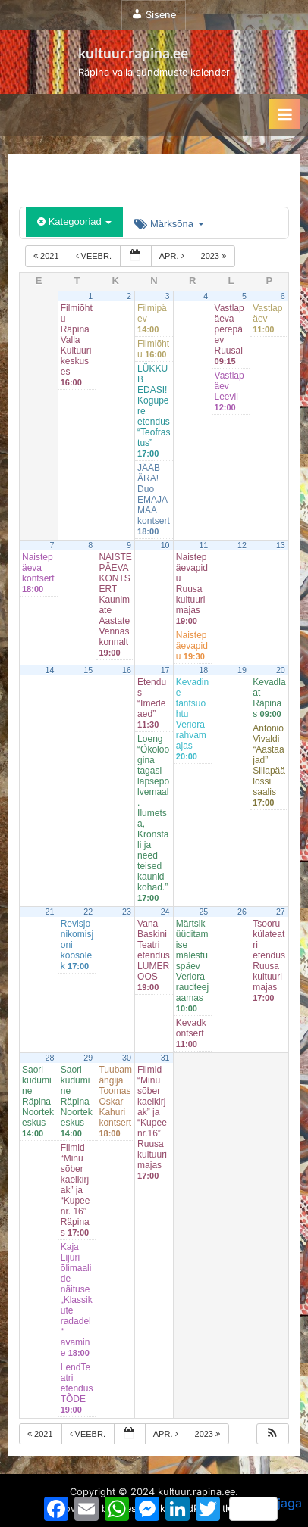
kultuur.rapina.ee (133, 52)
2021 (47, 255)
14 (50, 670)
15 (88, 670)
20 (280, 670)
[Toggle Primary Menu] (284, 114)
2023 (215, 255)
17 (165, 670)
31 (165, 1057)
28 (50, 1057)
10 (165, 545)
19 (242, 670)
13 (280, 545)
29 (88, 1057)
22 (88, 911)
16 (126, 670)
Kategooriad (74, 221)
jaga (265, 1508)
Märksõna (168, 223)
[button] (272, 1434)
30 (126, 1057)
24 (165, 911)
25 (203, 911)
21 (50, 911)
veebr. (95, 255)
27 (280, 911)
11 (203, 545)
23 (126, 911)
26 (242, 911)
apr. (173, 255)
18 (203, 670)
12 (242, 545)
